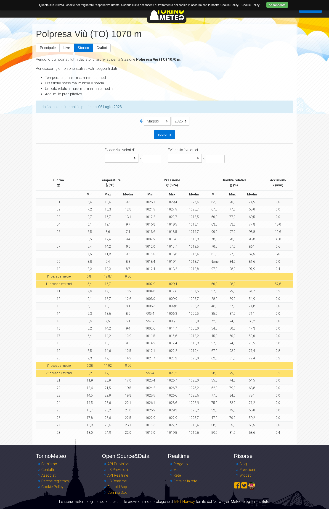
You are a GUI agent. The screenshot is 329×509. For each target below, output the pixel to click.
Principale (48, 48)
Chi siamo (49, 464)
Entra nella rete (185, 481)
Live (66, 48)
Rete (177, 475)
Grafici (102, 48)
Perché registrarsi (55, 481)
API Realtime (117, 475)
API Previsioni (118, 464)
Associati (48, 475)
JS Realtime (117, 481)
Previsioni (247, 469)
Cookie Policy (52, 487)
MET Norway (184, 501)
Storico (83, 48)
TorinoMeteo (166, 11)
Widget (245, 475)
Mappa (179, 469)
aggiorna (164, 134)
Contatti (47, 469)
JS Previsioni (117, 469)
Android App (117, 487)
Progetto (180, 464)
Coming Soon (118, 492)
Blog (243, 464)
